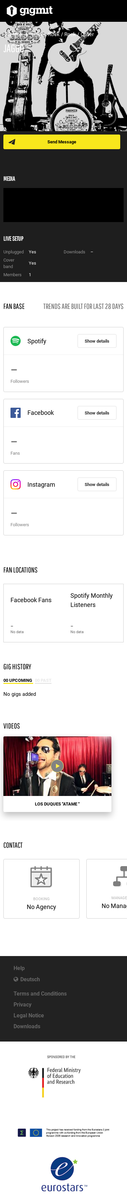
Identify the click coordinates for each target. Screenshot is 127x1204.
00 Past (43, 680)
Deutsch (30, 979)
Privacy (22, 1004)
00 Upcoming (18, 680)
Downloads (27, 1026)
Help (19, 968)
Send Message (61, 141)
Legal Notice (29, 1015)
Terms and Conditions (40, 993)
